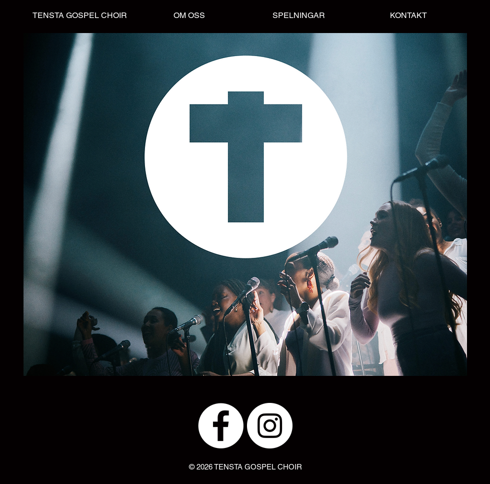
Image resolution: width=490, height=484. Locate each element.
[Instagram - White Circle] (269, 425)
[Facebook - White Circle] (221, 425)
